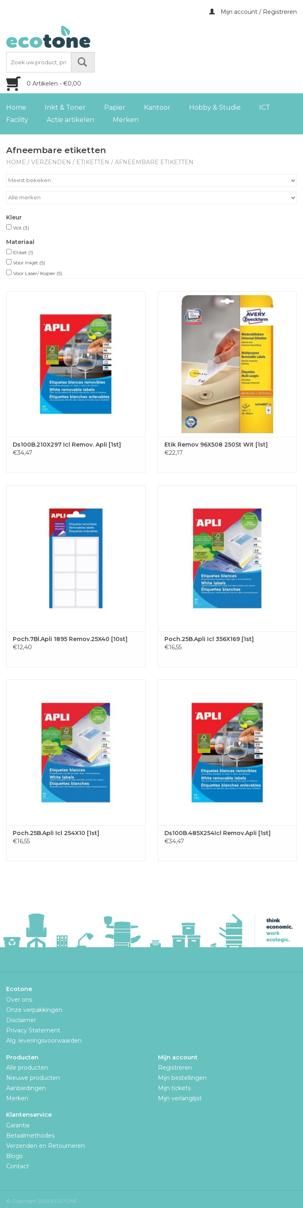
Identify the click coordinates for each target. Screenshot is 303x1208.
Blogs (14, 1156)
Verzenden (51, 162)
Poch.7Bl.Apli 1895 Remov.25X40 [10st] (70, 639)
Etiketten (92, 162)
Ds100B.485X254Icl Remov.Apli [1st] (217, 833)
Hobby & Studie (215, 107)
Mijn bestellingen (182, 1078)
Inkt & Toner (65, 107)
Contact (17, 1166)
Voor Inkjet (29, 263)
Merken (126, 120)
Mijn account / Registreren (253, 12)
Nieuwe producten (33, 1078)
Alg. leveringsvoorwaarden (44, 1040)
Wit (21, 228)
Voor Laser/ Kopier (37, 273)
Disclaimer (21, 1020)
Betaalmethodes (30, 1135)
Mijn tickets (174, 1088)
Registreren (175, 1067)
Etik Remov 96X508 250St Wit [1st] (216, 445)
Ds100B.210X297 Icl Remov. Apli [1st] (67, 445)
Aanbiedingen (26, 1088)
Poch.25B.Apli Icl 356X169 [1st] (209, 639)
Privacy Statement (33, 1030)
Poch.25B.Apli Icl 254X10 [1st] (56, 833)
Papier (114, 107)
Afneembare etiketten (154, 162)
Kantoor (157, 107)
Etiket (23, 252)
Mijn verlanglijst (180, 1098)
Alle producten (27, 1067)
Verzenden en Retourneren (45, 1145)
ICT (264, 107)
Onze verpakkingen (34, 1010)
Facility (17, 120)
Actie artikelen (70, 120)
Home (16, 107)
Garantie (18, 1125)
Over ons (19, 999)
